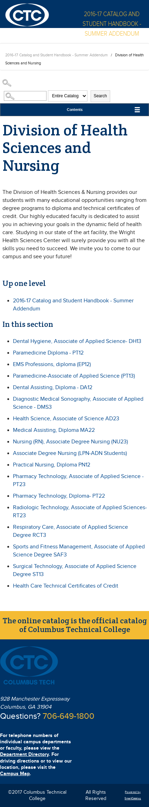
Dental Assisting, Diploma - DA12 (52, 387)
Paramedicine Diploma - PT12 (48, 353)
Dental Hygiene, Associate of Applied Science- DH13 (77, 341)
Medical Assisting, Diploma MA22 (54, 430)
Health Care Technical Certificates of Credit (65, 586)
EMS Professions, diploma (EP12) (52, 364)
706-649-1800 (68, 716)
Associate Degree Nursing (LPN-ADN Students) (70, 453)
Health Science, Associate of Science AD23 (66, 418)
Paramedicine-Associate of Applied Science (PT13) (74, 376)
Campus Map (15, 774)
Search (100, 95)
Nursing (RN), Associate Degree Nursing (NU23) (70, 441)
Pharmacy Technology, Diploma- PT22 (59, 496)
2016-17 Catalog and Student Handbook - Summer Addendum (56, 55)
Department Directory (24, 754)
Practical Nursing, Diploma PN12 (51, 465)
